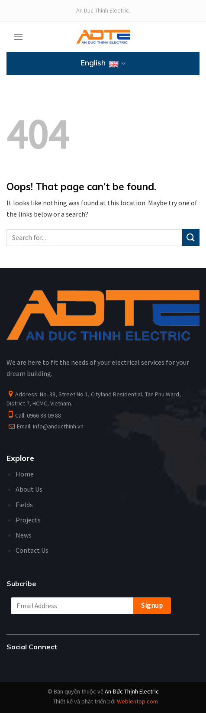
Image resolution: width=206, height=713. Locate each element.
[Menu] (18, 36)
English (102, 64)
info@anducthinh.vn (58, 426)
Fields (24, 504)
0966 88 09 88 (44, 415)
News (24, 535)
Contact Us (32, 550)
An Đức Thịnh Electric (132, 691)
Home (25, 474)
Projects (28, 519)
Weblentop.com (137, 701)
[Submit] (191, 237)
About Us (29, 489)
